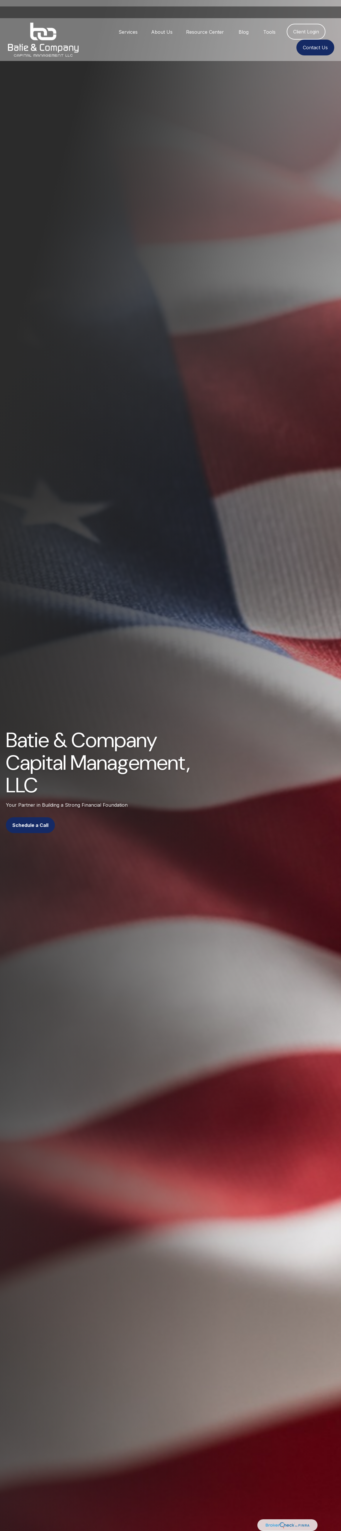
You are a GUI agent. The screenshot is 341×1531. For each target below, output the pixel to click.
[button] (128, 25)
